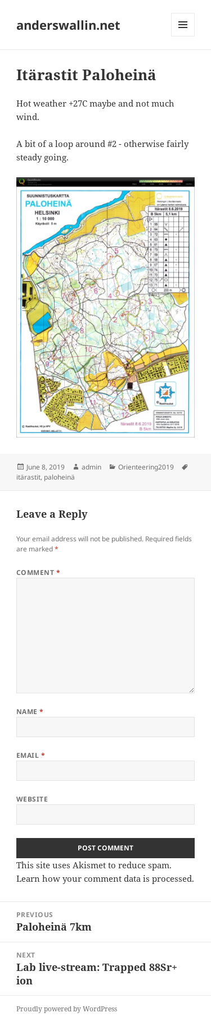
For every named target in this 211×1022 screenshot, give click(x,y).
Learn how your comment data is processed (104, 878)
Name (30, 711)
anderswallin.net (68, 24)
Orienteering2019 (146, 467)
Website (32, 799)
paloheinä (59, 477)
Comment (38, 572)
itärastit (28, 477)
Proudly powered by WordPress (66, 1009)
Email (30, 755)
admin (91, 467)
